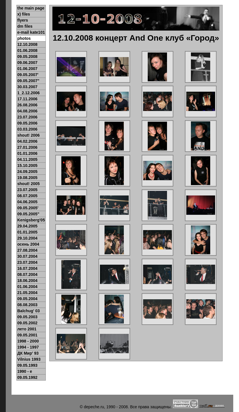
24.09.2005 (27, 171)
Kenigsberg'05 (31, 220)
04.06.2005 (27, 202)
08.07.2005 (27, 195)
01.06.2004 (27, 286)
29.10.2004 (27, 238)
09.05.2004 (27, 298)
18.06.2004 (27, 280)
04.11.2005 (27, 159)
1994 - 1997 (28, 347)
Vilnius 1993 (29, 359)
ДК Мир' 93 (28, 353)
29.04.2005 (27, 226)
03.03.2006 (27, 129)
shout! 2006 (28, 135)
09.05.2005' (27, 208)
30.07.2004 (27, 256)
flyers (22, 20)
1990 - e (24, 371)
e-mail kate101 (31, 32)
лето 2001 (27, 329)
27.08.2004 (27, 250)
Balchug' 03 (28, 310)
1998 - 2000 (28, 341)
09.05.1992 (27, 377)
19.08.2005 (27, 177)
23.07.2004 (27, 262)
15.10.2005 (27, 165)
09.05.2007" (28, 80)
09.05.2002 (27, 323)
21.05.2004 (27, 292)
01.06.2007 (27, 68)
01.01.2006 (27, 153)
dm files (25, 26)
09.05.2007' (27, 74)
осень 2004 (28, 244)
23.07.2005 (27, 189)
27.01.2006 (27, 147)
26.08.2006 (27, 105)
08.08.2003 (27, 304)
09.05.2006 (27, 123)
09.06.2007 (27, 62)
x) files (23, 14)
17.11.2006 (27, 99)
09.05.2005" (28, 214)
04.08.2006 (27, 111)
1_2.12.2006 (28, 93)
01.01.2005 (27, 232)
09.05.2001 (27, 335)
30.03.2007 (27, 86)
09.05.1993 (27, 365)
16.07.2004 (27, 268)
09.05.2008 (27, 56)
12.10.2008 (27, 44)
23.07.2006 (27, 117)
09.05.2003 (27, 317)
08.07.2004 (27, 274)
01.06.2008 (27, 50)
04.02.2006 (27, 141)
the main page (30, 8)
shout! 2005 (28, 183)
